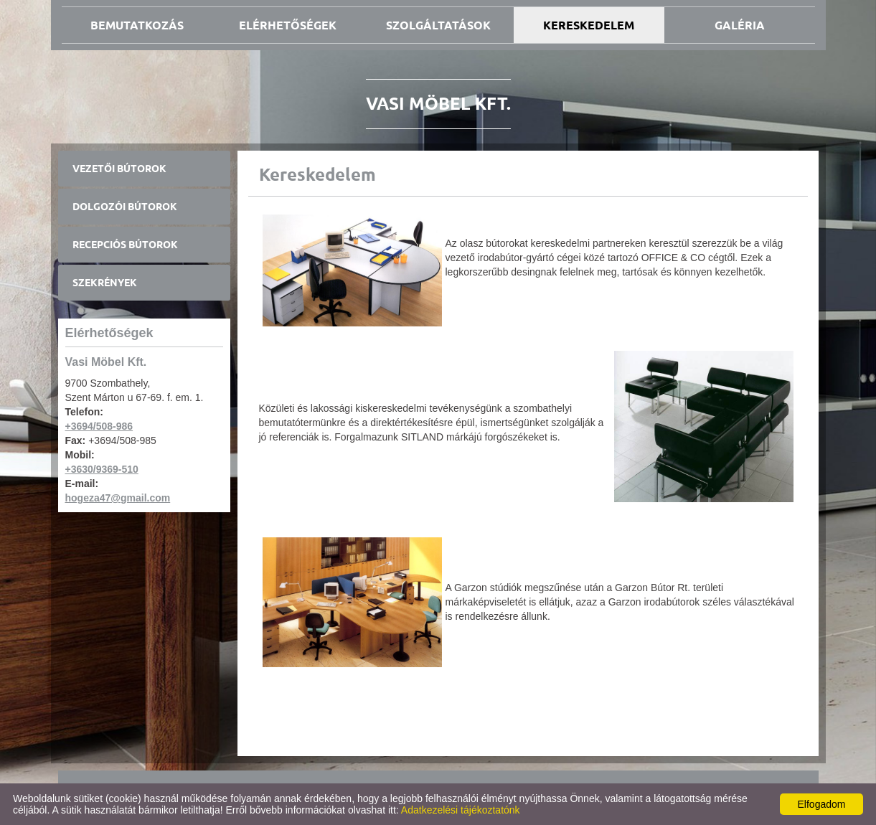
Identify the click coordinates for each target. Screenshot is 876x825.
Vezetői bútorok (119, 168)
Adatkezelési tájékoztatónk (460, 810)
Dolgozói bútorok (124, 206)
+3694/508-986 (99, 426)
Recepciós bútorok (125, 244)
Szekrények (104, 282)
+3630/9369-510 (101, 469)
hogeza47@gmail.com (118, 498)
